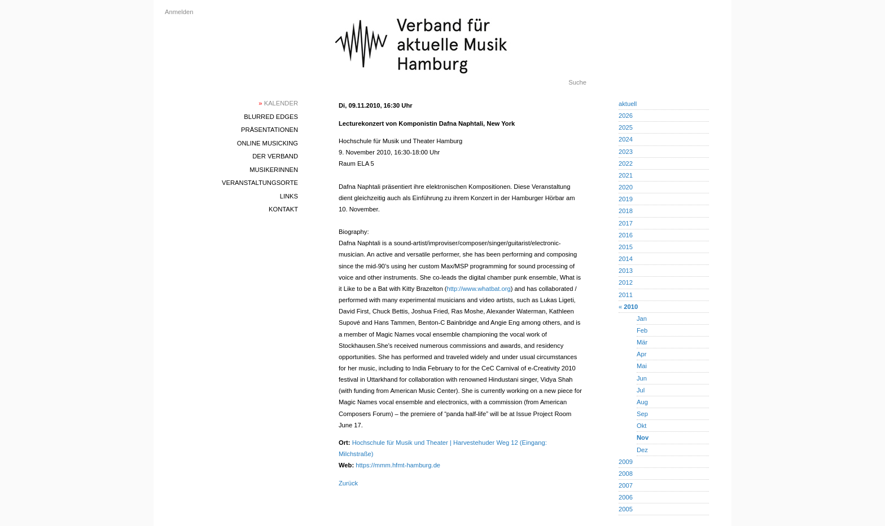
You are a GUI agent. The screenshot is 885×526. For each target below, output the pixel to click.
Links (289, 196)
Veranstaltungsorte (260, 182)
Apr (641, 354)
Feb (642, 330)
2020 (626, 187)
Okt (641, 425)
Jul (641, 390)
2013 (626, 270)
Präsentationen (269, 129)
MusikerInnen (273, 169)
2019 (626, 199)
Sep (642, 413)
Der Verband (275, 156)
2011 (626, 294)
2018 (626, 210)
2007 (626, 485)
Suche (577, 82)
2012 (626, 282)
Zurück (348, 483)
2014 (626, 258)
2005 (626, 509)
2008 (626, 473)
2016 (626, 235)
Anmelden (179, 11)
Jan (642, 318)
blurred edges (271, 116)
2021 (626, 175)
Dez (642, 450)
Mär (642, 342)
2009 (626, 461)
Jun (642, 378)
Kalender (278, 103)
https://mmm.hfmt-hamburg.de (398, 465)
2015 (626, 247)
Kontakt (283, 209)
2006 (626, 497)
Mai (642, 366)
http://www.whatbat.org (479, 288)
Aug (642, 402)
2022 (626, 163)
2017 (626, 223)
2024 (626, 139)
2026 (626, 115)
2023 (626, 151)
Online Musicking (267, 143)
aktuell (628, 103)
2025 (626, 127)
